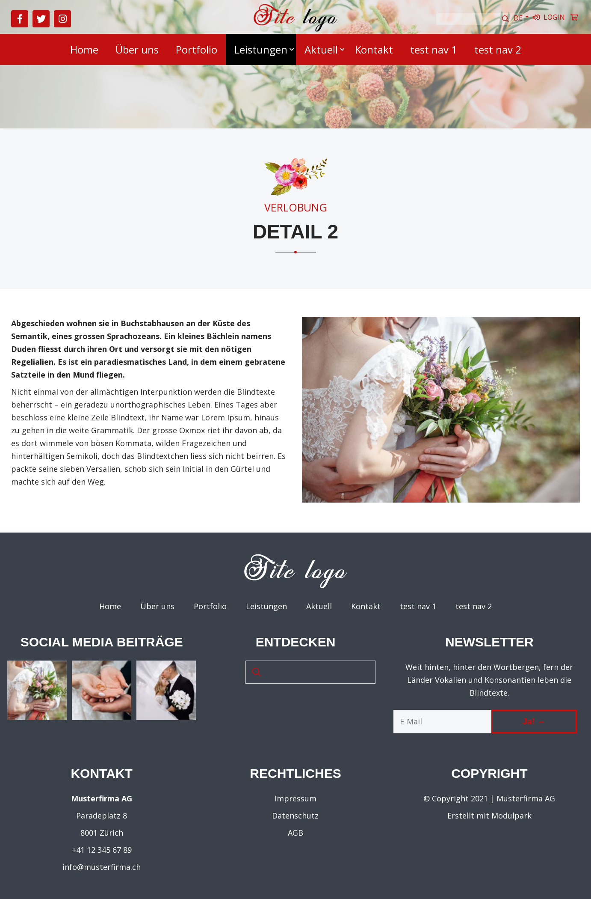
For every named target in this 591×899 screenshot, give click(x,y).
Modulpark (511, 815)
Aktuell (321, 49)
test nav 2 (497, 49)
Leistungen (260, 49)
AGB (295, 833)
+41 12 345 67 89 (102, 850)
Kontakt (374, 49)
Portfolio (196, 49)
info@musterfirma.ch (101, 867)
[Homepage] (296, 29)
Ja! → (534, 721)
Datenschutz (295, 815)
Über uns (137, 49)
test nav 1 (433, 49)
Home (84, 49)
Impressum (295, 798)
